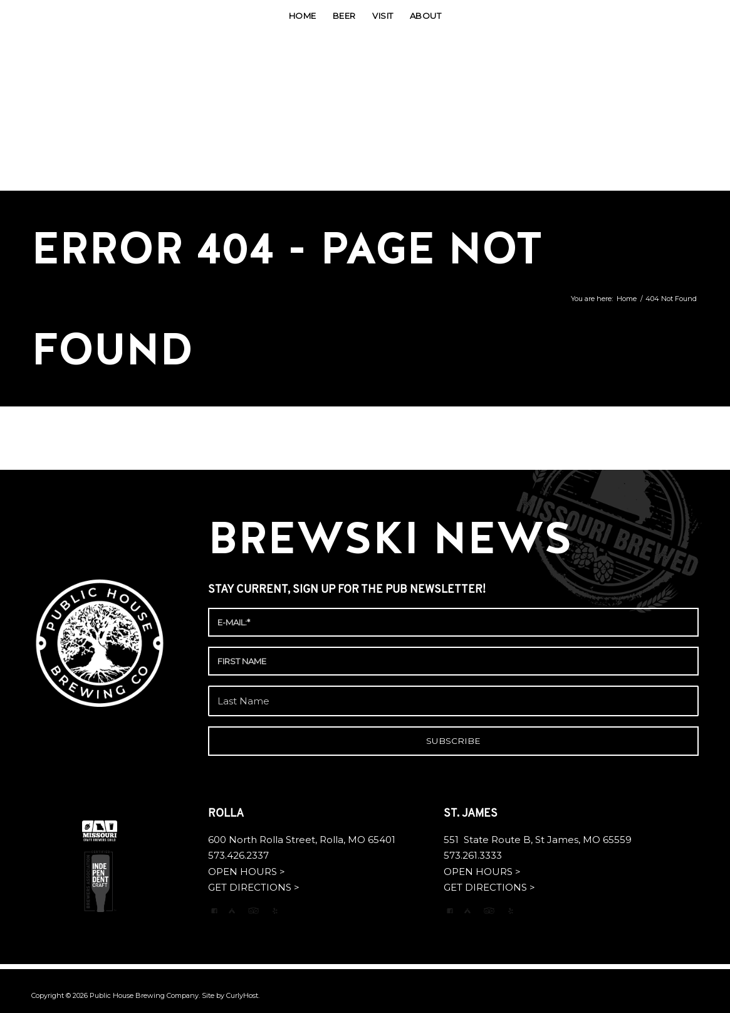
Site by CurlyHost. (230, 995)
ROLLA (227, 814)
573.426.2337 (238, 855)
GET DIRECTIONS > (254, 887)
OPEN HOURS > (246, 872)
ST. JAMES (472, 814)
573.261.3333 (473, 855)
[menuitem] (303, 15)
